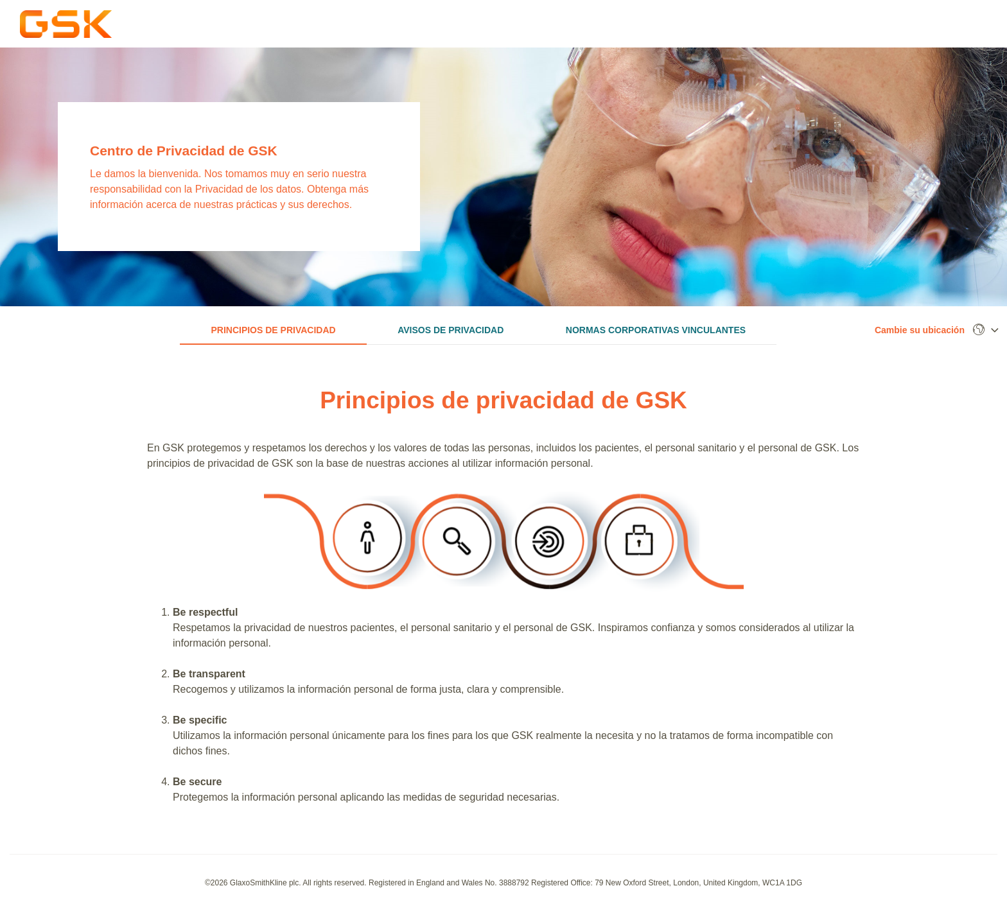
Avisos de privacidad (451, 330)
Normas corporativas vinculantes (656, 330)
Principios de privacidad (273, 330)
